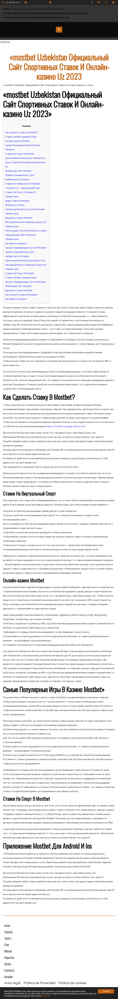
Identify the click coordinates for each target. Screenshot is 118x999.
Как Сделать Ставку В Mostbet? (21, 132)
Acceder (8, 976)
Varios (7, 963)
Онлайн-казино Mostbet (17, 141)
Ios (6, 166)
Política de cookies (72, 983)
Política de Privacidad (39, 983)
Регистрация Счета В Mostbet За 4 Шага (26, 230)
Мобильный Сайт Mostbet (18, 171)
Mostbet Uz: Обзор (14, 205)
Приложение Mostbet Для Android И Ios (25, 158)
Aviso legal (12, 983)
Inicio (7, 925)
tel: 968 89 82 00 (11, 2)
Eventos (8, 931)
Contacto (9, 970)
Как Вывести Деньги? (16, 243)
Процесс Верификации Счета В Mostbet (25, 248)
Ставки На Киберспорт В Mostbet (22, 183)
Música (8, 951)
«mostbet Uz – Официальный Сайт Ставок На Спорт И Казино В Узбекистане (22, 192)
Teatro (7, 938)
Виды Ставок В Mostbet (17, 201)
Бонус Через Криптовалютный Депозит (25, 162)
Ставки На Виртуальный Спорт (21, 137)
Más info (46, 996)
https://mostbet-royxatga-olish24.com (65, 426)
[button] (59, 30)
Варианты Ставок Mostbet (18, 218)
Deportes (9, 957)
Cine (6, 944)
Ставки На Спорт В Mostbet (19, 154)
